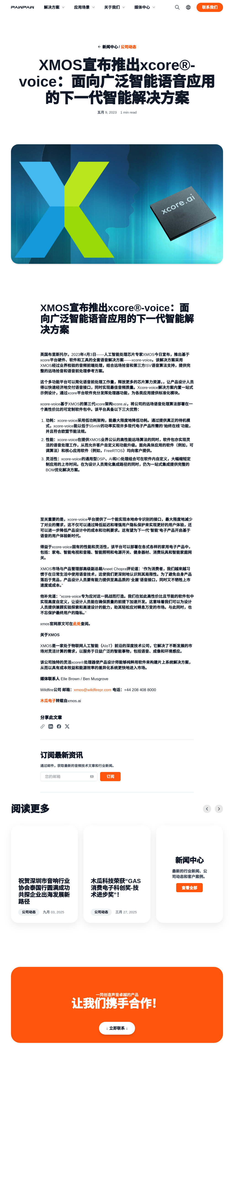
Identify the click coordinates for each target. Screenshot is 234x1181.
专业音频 (136, 1097)
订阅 (110, 778)
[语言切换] (188, 7)
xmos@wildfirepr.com (92, 692)
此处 (77, 626)
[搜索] (177, 7)
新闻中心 (110, 47)
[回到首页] (24, 7)
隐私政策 (17, 1155)
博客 (198, 1097)
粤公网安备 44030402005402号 (65, 1163)
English (218, 1156)
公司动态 (128, 47)
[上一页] (207, 811)
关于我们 (102, 1091)
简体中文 (206, 1156)
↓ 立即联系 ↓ (117, 1027)
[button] (54, 7)
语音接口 (136, 1103)
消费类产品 (137, 1091)
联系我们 (102, 1097)
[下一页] (219, 811)
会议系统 (169, 1091)
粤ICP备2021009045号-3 (27, 1163)
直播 (165, 1097)
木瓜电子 (48, 703)
